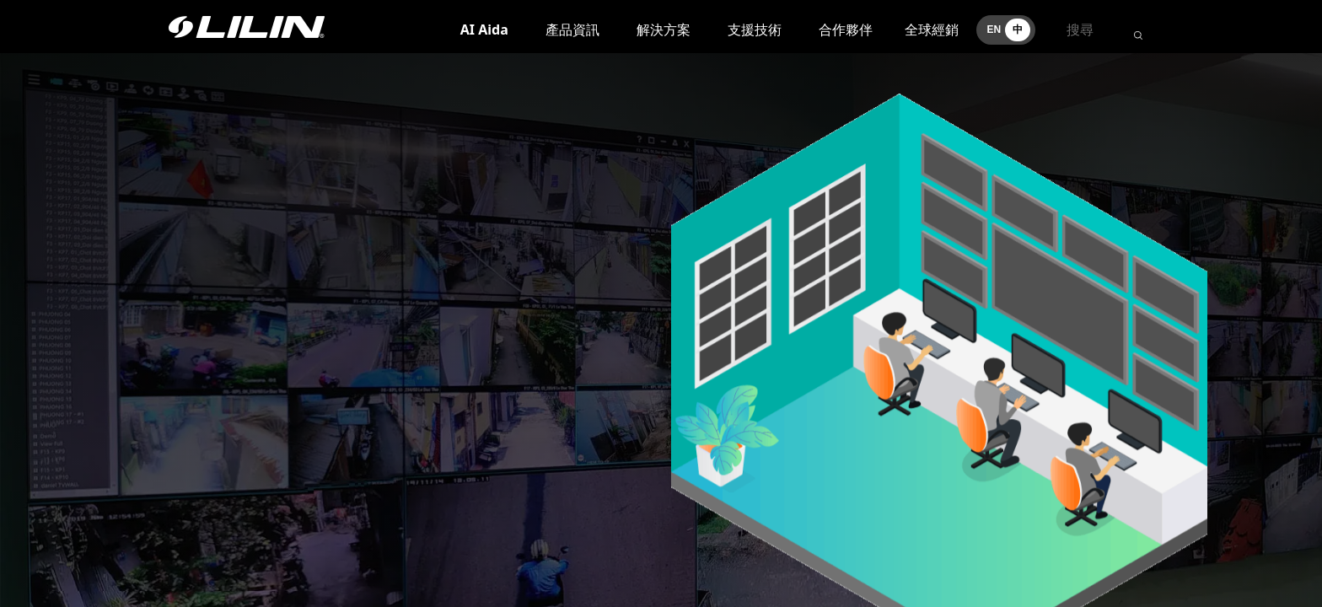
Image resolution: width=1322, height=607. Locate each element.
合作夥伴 (846, 29)
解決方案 (664, 29)
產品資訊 (572, 29)
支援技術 (755, 29)
